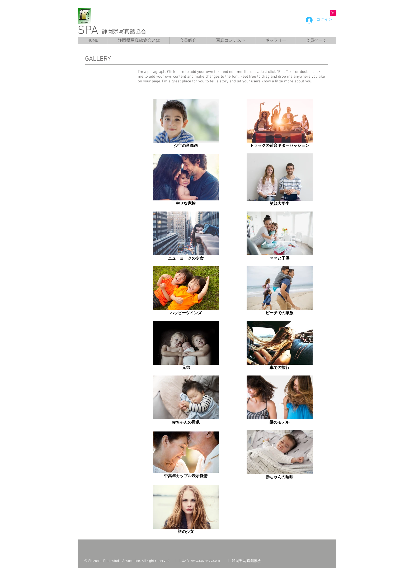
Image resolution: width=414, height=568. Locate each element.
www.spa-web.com (205, 560)
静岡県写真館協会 (124, 31)
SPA (88, 31)
